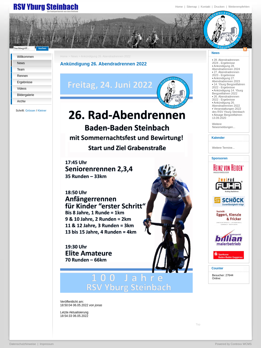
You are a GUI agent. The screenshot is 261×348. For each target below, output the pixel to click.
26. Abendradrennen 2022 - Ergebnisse (225, 98)
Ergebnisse (24, 82)
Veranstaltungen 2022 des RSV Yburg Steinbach (228, 110)
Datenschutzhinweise (22, 343)
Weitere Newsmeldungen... (223, 125)
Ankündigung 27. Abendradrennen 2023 (226, 80)
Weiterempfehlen (239, 6)
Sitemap (192, 6)
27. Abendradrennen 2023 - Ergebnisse (225, 74)
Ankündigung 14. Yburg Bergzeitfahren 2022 (227, 92)
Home (179, 6)
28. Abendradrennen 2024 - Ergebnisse (225, 61)
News (21, 63)
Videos (21, 88)
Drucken (219, 6)
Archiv (21, 101)
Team (20, 69)
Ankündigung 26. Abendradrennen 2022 (226, 104)
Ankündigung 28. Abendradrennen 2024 (226, 67)
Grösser (30, 110)
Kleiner (42, 110)
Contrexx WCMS (241, 343)
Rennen (22, 76)
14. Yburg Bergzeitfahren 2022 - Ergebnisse (228, 86)
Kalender (218, 138)
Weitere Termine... (223, 147)
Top (198, 324)
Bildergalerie (25, 95)
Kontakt (205, 6)
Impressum (47, 343)
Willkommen (25, 57)
